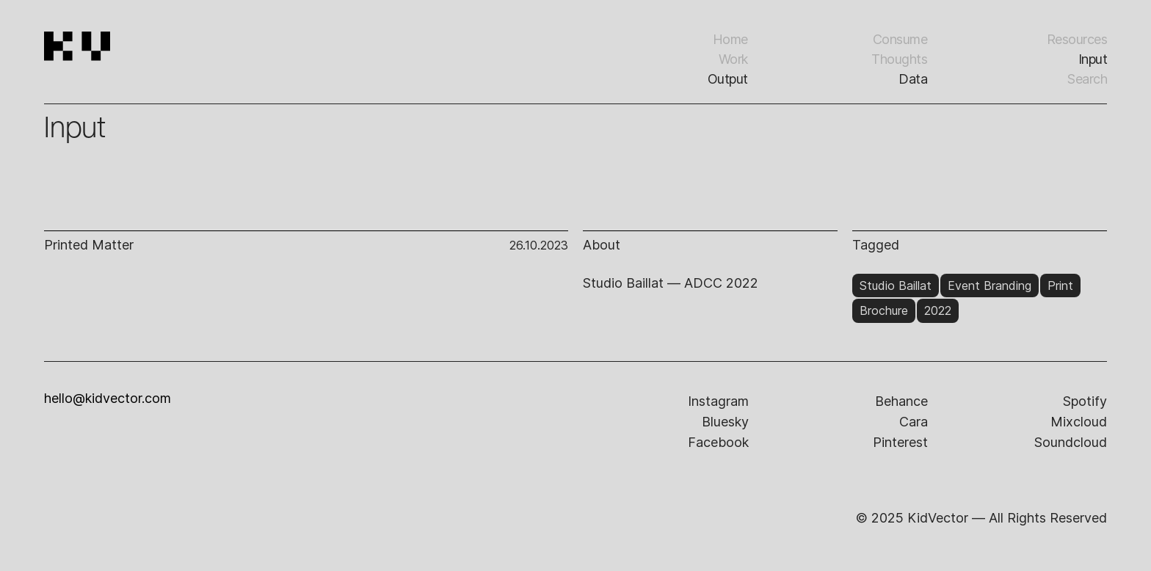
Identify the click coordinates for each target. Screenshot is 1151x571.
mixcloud (1078, 421)
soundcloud (1070, 442)
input (1093, 59)
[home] (126, 66)
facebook (718, 442)
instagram (718, 401)
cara (913, 421)
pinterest (900, 442)
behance (901, 401)
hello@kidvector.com (107, 398)
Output (728, 79)
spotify (1085, 401)
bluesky (725, 421)
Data (912, 79)
